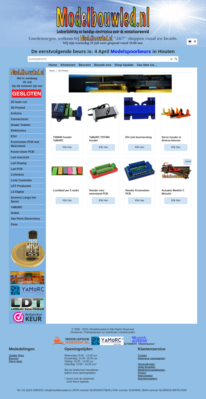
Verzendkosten (146, 364)
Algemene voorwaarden (151, 358)
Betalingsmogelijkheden (151, 370)
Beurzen (14, 358)
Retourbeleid (145, 375)
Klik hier (67, 147)
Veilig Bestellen (146, 367)
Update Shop (16, 355)
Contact (142, 355)
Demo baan (15, 361)
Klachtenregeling (147, 378)
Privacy (142, 373)
